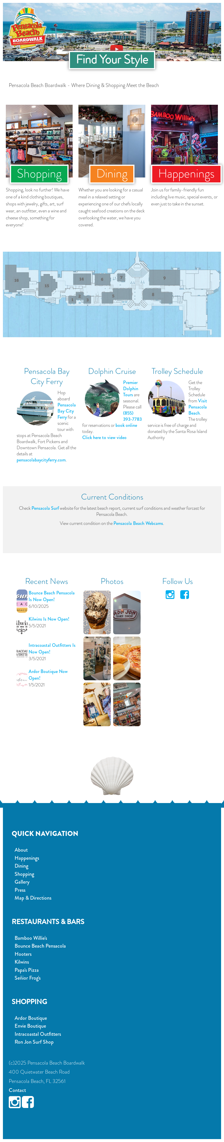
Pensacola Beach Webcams (138, 523)
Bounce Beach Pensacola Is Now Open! (52, 596)
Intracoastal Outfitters (38, 1034)
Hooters (23, 954)
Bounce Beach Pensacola (40, 946)
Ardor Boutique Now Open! (48, 674)
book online (126, 425)
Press (20, 890)
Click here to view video (104, 437)
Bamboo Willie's (31, 938)
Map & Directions (33, 898)
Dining (21, 866)
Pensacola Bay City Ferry (66, 411)
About (21, 850)
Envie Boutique (30, 1026)
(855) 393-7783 (132, 416)
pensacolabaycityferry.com (41, 460)
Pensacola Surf (45, 508)
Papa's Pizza (27, 970)
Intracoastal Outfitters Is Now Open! (52, 648)
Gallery (22, 882)
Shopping (24, 874)
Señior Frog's (28, 978)
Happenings (27, 858)
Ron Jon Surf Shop (34, 1042)
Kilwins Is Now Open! (49, 619)
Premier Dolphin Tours (130, 388)
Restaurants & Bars (48, 922)
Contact (17, 1090)
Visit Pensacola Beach (197, 406)
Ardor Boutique (31, 1018)
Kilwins (22, 962)
